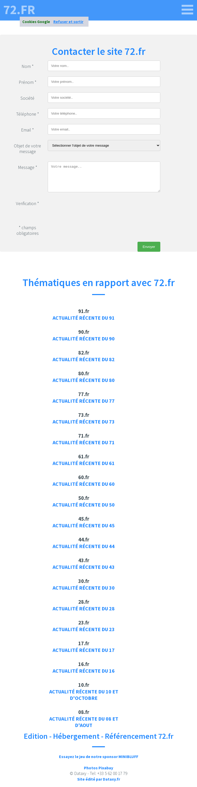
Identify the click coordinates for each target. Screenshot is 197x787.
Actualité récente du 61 (84, 463)
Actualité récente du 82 (84, 359)
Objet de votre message (27, 148)
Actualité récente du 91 (84, 318)
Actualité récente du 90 (84, 338)
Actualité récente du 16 (84, 671)
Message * (27, 167)
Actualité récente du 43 (84, 567)
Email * (27, 130)
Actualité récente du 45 (84, 525)
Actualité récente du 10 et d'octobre (83, 694)
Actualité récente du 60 (84, 484)
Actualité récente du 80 (84, 380)
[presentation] (87, 208)
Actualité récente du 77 (84, 401)
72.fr (19, 9)
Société (27, 98)
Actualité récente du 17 (84, 650)
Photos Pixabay (98, 767)
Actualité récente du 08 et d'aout (83, 721)
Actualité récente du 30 (84, 587)
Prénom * (27, 82)
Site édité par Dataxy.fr (98, 779)
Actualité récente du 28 (84, 608)
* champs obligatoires (27, 230)
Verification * (27, 203)
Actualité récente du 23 (84, 629)
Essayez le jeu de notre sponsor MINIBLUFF (98, 756)
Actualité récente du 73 (84, 421)
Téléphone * (27, 114)
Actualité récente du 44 (84, 546)
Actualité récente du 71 (84, 442)
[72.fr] (187, 9)
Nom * (28, 66)
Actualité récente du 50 (84, 504)
